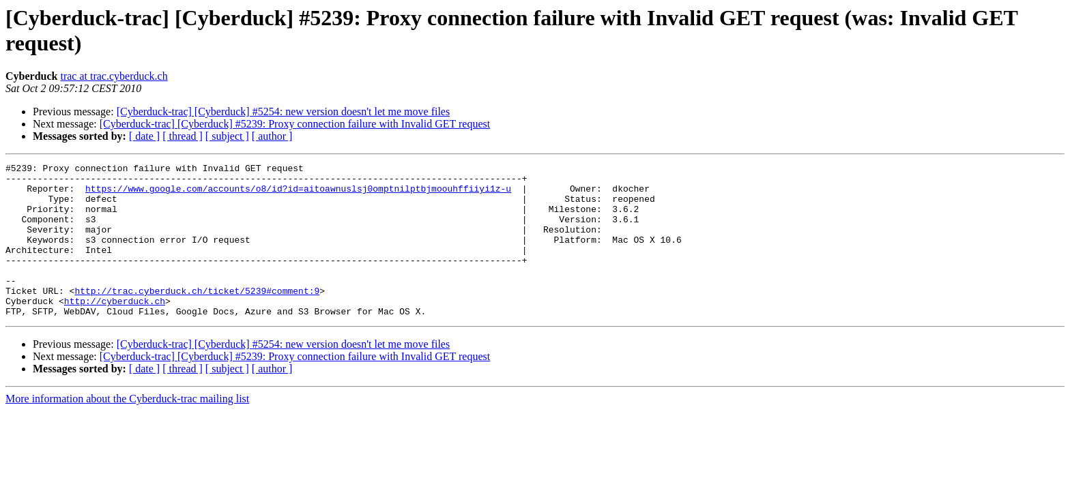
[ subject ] (227, 136)
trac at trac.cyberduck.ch (113, 76)
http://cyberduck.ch (114, 329)
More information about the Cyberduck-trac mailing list (127, 429)
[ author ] (272, 136)
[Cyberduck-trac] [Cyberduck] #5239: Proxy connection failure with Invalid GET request (295, 124)
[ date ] (144, 136)
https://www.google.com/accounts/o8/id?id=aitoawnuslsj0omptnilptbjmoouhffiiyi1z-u (298, 194)
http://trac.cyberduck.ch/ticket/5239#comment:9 (196, 317)
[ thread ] (182, 136)
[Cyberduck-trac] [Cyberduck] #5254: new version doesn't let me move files (283, 111)
